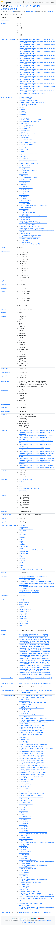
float (3, 312)
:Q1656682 (24, 602)
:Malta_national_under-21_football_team (31, 734)
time (3, 23)
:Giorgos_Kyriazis (24, 233)
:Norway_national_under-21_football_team (31, 769)
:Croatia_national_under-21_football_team (31, 751)
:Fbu (21, 539)
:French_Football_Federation (27, 785)
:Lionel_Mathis (23, 858)
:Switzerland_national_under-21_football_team (32, 772)
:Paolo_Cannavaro (24, 701)
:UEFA (21, 151)
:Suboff (21, 562)
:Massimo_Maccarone (25, 139)
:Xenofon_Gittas (24, 118)
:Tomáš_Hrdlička (24, 741)
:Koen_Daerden (24, 172)
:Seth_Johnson (23, 902)
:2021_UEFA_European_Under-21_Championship (33, 832)
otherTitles (5, 381)
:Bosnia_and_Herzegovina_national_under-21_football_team (36, 748)
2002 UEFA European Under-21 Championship (22, 7)
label (3, 630)
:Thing (21, 599)
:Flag (21, 543)
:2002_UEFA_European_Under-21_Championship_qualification (36, 842)
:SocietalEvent (23, 615)
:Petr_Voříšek (23, 174)
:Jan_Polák (22, 198)
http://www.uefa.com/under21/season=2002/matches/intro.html (36, 39)
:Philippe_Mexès (24, 711)
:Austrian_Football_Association (28, 160)
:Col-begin (22, 534)
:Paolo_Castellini (24, 743)
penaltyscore (5, 404)
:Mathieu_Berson (24, 217)
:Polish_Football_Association (27, 212)
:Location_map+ (24, 551)
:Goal (21, 548)
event (12, 11)
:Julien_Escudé (23, 210)
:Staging (22, 595)
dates (3, 309)
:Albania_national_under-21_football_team (31, 715)
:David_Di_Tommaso (25, 867)
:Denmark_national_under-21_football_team (31, 793)
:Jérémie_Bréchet (24, 181)
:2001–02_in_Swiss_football (27, 224)
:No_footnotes (23, 557)
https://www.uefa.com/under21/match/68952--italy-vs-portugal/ (36, 430)
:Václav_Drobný (24, 706)
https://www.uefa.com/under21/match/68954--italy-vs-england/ (36, 436)
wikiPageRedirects (8, 690)
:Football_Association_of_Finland (28, 100)
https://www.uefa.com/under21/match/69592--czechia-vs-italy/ (36, 465)
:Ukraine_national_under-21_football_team (31, 774)
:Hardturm (22, 132)
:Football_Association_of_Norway (28, 238)
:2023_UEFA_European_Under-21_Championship (33, 834)
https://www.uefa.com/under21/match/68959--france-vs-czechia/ (36, 451)
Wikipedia (22, 920)
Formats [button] (26, 2)
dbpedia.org (50, 11)
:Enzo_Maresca (24, 723)
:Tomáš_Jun (23, 825)
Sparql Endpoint (49, 2)
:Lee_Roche (23, 809)
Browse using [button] (16, 2)
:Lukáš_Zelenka (24, 123)
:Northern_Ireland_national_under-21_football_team (34, 767)
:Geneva (22, 109)
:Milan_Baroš (23, 156)
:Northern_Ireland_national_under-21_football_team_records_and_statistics (30, 892)
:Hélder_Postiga (24, 176)
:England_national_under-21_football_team (31, 765)
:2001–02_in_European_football (28, 221)
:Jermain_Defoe (24, 186)
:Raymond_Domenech (26, 188)
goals (3, 316)
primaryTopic (7, 912)
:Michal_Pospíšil (24, 214)
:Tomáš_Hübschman (25, 200)
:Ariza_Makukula (24, 137)
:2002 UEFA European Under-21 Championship (33, 634)
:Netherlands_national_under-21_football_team (32, 729)
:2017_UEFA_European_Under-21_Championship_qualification (36, 895)
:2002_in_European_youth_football (29, 592)
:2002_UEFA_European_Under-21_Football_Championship (35, 690)
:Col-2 (21, 532)
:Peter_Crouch (23, 158)
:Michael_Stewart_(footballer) (27, 860)
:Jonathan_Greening (25, 806)
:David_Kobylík (23, 835)
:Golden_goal (23, 527)
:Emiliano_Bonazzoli (25, 179)
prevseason (5, 411)
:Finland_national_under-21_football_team (31, 776)
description (5, 20)
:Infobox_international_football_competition (31, 550)
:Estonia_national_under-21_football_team (31, 753)
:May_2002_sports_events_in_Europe (29, 226)
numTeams (5, 376)
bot (3, 281)
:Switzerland (23, 114)
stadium (4, 479)
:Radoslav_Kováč (24, 162)
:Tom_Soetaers (23, 209)
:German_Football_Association (28, 153)
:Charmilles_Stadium (25, 97)
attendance (5, 251)
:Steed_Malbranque (25, 127)
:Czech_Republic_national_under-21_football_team (33, 120)
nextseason (5, 372)
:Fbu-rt (21, 541)
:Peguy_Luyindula (24, 854)
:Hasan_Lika (23, 840)
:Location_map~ (24, 553)
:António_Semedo (24, 863)
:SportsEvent (23, 618)
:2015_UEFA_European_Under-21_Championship (33, 718)
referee (4, 414)
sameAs (4, 634)
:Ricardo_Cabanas (24, 165)
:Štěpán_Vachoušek (25, 99)
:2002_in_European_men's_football (29, 590)
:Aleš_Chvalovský (24, 716)
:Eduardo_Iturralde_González (27, 104)
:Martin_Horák (23, 889)
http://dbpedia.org (31, 11)
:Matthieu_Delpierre (25, 816)
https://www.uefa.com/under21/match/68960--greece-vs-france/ (36, 453)
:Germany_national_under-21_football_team (31, 725)
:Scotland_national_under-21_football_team (31, 760)
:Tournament (23, 622)
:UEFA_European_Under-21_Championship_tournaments (35, 581)
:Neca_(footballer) (24, 799)
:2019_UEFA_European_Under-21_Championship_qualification (36, 907)
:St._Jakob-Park (24, 190)
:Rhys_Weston (23, 827)
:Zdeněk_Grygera (24, 130)
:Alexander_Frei (24, 183)
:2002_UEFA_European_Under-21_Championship (33, 223)
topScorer (5, 511)
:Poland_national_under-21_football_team (31, 797)
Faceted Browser (38, 2)
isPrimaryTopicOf (7, 683)
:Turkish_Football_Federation (27, 142)
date (3, 291)
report (4, 430)
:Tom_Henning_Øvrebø (26, 125)
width (3, 522)
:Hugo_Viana (23, 197)
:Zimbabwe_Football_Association (28, 170)
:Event (21, 601)
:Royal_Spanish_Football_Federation (29, 177)
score (3, 471)
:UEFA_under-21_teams (26, 529)
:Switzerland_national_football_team (29, 764)
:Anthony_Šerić (24, 699)
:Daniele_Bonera (24, 783)
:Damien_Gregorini (25, 739)
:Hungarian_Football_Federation (28, 163)
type (3, 599)
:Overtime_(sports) (25, 207)
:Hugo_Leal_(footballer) (26, 779)
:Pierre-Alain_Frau (24, 141)
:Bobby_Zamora (24, 814)
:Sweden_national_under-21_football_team (31, 762)
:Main (21, 555)
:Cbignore (22, 530)
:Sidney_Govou (24, 113)
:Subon (21, 564)
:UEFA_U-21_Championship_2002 (28, 692)
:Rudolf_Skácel (23, 240)
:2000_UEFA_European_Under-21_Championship (33, 216)
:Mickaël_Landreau (25, 155)
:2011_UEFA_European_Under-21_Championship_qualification (36, 861)
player (4, 407)
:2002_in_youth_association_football (29, 237)
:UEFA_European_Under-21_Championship (31, 102)
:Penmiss (22, 560)
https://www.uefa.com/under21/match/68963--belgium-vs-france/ (37, 460)
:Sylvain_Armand (24, 167)
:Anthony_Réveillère (25, 106)
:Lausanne (22, 111)
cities (3, 284)
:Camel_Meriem (24, 191)
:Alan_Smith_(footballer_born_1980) (29, 244)
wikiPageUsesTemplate (8, 525)
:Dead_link (22, 537)
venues (4, 518)
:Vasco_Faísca (23, 870)
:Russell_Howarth (24, 884)
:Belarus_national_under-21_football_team (31, 746)
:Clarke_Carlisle (24, 750)
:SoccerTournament (25, 609)
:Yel (20, 567)
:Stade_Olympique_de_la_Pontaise (29, 121)
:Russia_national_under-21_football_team (31, 758)
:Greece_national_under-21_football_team (31, 795)
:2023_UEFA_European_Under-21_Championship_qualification (36, 720)
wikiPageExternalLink (8, 39)
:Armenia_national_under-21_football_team (31, 697)
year (3, 572)
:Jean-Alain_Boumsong (26, 144)
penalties (4, 390)
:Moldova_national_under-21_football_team (31, 755)
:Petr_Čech (22, 146)
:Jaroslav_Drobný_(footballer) (27, 868)
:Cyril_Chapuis (23, 788)
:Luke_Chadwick (24, 872)
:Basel (21, 107)
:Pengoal (22, 558)
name (3, 687)
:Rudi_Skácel (23, 856)
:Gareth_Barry (23, 184)
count (3, 288)
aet (3, 247)
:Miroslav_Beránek (24, 219)
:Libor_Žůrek (23, 828)
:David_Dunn (23, 874)
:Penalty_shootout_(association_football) (30, 235)
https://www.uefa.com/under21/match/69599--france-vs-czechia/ (36, 467)
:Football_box (23, 546)
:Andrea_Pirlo (23, 148)
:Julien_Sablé (23, 128)
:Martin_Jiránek (24, 135)
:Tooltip (21, 565)
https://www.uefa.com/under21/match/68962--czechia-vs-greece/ (36, 458)
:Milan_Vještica (24, 790)
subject (4, 576)
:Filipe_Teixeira (23, 169)
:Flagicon (22, 544)
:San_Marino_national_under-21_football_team (32, 702)
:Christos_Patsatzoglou (26, 203)
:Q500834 (23, 604)
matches (4, 368)
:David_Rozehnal (24, 195)
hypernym (5, 595)
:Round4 (22, 525)
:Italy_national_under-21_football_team (30, 727)
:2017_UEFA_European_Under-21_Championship (33, 744)
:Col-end (22, 536)
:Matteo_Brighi (24, 737)
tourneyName (6, 514)
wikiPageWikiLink (7, 97)
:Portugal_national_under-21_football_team (31, 757)
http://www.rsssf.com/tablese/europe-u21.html (32, 93)
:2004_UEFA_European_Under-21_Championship (33, 205)
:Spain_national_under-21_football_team (30, 730)
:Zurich (21, 116)
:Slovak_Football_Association (27, 134)
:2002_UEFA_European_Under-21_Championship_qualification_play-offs (30, 881)
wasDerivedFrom (7, 678)
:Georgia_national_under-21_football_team (31, 732)
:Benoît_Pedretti (24, 202)
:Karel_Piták (23, 193)
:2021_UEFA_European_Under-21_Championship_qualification (36, 896)
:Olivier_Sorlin (23, 149)
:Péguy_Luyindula (24, 242)
